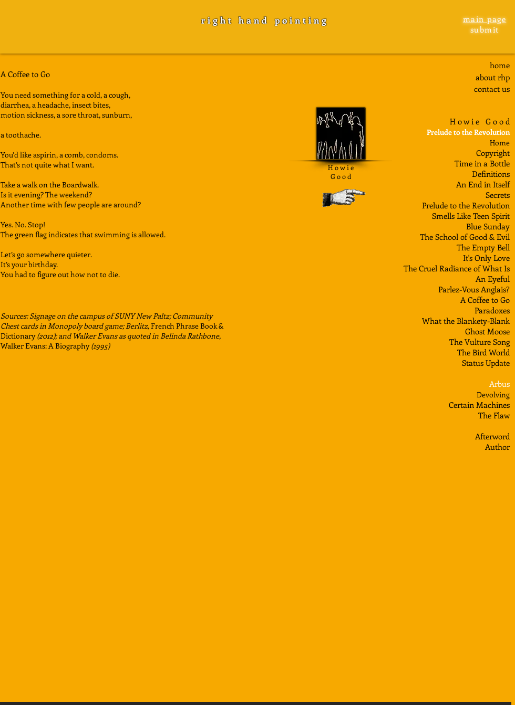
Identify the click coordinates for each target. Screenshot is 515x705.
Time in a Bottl (480, 163)
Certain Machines (479, 404)
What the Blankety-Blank (466, 320)
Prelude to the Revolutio (463, 205)
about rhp (493, 77)
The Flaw (494, 415)
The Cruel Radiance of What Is (457, 268)
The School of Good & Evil (465, 237)
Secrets (498, 195)
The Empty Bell (483, 247)
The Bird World (483, 352)
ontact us (494, 88)
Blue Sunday (488, 226)
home (500, 65)
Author (497, 446)
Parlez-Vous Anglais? (474, 289)
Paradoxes (492, 310)
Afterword (492, 436)
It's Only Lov (484, 257)
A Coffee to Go (485, 299)
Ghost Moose (487, 331)
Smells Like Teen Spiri (469, 216)
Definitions (491, 174)
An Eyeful (493, 278)
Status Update (486, 362)
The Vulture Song (479, 341)
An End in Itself (483, 184)
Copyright (493, 153)
